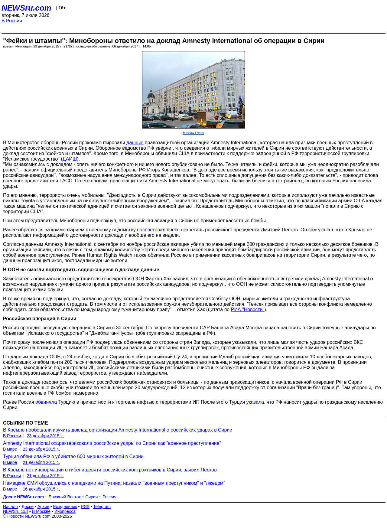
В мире (10, 449)
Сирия (91, 496)
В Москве (41, 511)
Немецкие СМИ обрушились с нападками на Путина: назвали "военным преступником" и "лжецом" (114, 483)
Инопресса (65, 511)
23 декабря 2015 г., (45, 435)
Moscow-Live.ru (193, 133)
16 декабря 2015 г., (41, 489)
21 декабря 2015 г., (41, 462)
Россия (109, 496)
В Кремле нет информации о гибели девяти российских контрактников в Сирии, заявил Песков (110, 469)
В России (12, 20)
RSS (85, 506)
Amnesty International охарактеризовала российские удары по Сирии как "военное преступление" (112, 443)
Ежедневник (65, 506)
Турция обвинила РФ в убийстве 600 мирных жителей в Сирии (73, 456)
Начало (10, 506)
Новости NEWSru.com (28, 516)
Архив (43, 506)
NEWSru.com (26, 7)
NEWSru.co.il (15, 511)
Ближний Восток (65, 496)
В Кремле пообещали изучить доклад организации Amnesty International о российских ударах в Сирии (117, 429)
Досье (27, 506)
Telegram (102, 506)
